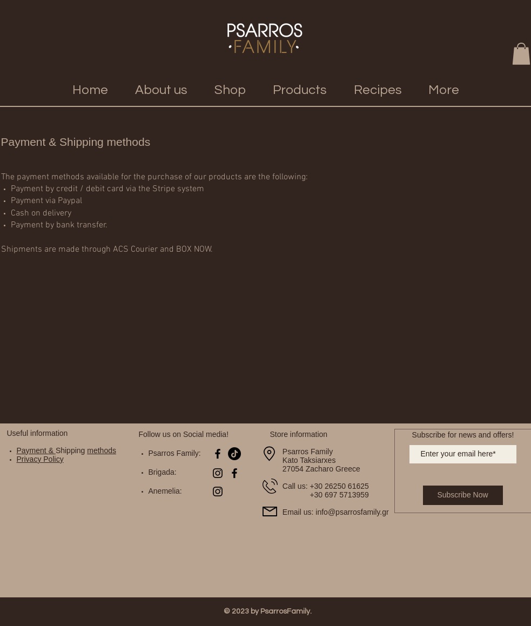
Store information (299, 434)
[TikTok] (234, 453)
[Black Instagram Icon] (217, 473)
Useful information (37, 433)
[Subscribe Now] (463, 495)
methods (101, 450)
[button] (521, 54)
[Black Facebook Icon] (217, 453)
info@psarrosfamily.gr (351, 512)
